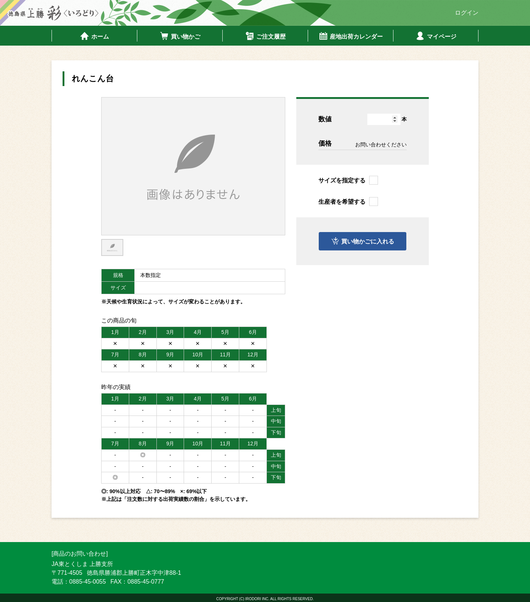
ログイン (466, 13)
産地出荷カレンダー (350, 36)
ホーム (94, 36)
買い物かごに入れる (368, 241)
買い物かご (179, 36)
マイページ (436, 36)
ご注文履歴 (265, 36)
